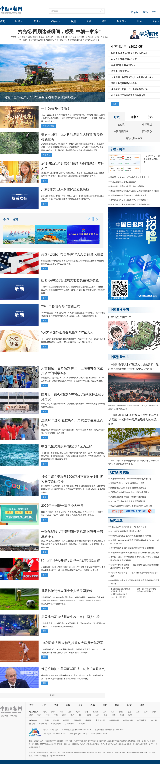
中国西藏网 (142, 720)
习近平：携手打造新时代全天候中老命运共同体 (79, 40)
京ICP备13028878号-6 (99, 734)
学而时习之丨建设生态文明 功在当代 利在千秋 (65, 37)
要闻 (45, 181)
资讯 (35, 21)
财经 (68, 705)
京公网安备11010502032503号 (54, 734)
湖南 (39, 715)
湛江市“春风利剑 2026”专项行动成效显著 (127, 483)
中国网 (66, 720)
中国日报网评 (121, 131)
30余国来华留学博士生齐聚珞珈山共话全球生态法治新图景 (134, 553)
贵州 (89, 715)
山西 (70, 712)
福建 (129, 712)
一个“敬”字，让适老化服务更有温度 (151, 159)
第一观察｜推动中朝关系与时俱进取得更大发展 (39, 40)
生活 (80, 705)
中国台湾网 (128, 720)
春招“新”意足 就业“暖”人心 (123, 65)
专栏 (88, 21)
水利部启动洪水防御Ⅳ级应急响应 (65, 189)
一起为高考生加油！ (55, 108)
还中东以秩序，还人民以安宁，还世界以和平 (129, 200)
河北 (61, 712)
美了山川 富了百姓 (120, 71)
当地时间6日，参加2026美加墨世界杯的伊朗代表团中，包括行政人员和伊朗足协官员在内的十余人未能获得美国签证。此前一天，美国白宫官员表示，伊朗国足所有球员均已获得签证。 (73, 600)
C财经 (54, 21)
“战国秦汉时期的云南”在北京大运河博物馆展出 (129, 492)
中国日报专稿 (48, 126)
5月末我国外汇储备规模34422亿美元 (67, 332)
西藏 (105, 715)
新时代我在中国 (134, 138)
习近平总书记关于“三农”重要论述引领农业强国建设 (40, 97)
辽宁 (78, 712)
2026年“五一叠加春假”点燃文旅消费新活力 (128, 501)
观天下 (120, 21)
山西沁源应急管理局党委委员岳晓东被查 (70, 280)
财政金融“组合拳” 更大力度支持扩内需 (129, 53)
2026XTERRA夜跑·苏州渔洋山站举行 (125, 531)
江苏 (113, 712)
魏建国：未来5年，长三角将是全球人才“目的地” (130, 177)
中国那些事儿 (119, 357)
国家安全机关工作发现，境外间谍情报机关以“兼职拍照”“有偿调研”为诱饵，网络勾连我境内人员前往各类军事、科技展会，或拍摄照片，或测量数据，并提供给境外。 (73, 544)
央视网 (88, 720)
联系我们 (13, 716)
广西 (56, 715)
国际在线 (77, 720)
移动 (145, 12)
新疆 (122, 715)
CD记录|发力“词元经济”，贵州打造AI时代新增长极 (131, 506)
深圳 (130, 715)
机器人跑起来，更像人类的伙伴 (123, 182)
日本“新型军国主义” (119, 317)
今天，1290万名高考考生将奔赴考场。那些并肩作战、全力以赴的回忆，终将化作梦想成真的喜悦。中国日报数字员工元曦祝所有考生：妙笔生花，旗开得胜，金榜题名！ (73, 118)
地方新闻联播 (119, 472)
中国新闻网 (56, 723)
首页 (2, 21)
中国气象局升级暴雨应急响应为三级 (66, 446)
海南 (64, 715)
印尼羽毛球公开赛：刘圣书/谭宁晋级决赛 (70, 560)
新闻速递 (116, 520)
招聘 (142, 705)
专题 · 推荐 (11, 219)
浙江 (121, 712)
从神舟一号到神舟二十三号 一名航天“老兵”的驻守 (130, 479)
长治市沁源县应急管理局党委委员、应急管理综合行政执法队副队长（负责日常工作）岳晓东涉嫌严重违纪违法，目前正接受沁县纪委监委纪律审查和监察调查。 (73, 290)
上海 (105, 712)
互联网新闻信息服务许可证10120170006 (76, 730)
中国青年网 (100, 720)
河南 (154, 712)
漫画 (104, 21)
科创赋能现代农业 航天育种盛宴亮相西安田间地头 (131, 536)
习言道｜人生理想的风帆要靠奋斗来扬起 (27, 37)
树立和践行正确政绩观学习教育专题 (128, 95)
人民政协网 (70, 723)
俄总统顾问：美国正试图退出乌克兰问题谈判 (73, 669)
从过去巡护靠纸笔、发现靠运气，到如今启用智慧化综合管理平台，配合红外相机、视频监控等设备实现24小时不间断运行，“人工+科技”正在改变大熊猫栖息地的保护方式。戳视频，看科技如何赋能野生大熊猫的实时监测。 (73, 147)
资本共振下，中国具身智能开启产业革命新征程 (130, 204)
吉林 (86, 712)
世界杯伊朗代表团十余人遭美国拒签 (66, 591)
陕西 (114, 715)
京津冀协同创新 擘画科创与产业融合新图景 (128, 195)
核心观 (121, 124)
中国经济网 (114, 720)
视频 (73, 21)
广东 (47, 715)
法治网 (82, 723)
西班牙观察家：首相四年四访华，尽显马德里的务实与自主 (134, 191)
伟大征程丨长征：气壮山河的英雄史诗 (129, 89)
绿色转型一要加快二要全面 (97, 37)
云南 (97, 715)
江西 (138, 712)
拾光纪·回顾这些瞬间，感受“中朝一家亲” (59, 31)
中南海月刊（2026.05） (128, 46)
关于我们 (4, 716)
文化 (155, 21)
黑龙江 (95, 712)
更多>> (53, 695)
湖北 (31, 715)
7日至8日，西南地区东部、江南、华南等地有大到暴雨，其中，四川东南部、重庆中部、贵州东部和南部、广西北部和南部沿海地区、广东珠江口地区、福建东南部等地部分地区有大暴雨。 (73, 456)
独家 (129, 705)
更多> (115, 104)
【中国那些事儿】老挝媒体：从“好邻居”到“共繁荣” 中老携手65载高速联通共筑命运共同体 (133, 419)
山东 (146, 712)
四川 (81, 715)
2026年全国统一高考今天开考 (62, 505)
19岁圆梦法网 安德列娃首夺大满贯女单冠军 (72, 643)
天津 (53, 712)
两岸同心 (147, 131)
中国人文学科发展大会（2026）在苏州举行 (128, 527)
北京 (45, 712)
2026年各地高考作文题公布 (60, 306)
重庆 (72, 715)
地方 (139, 21)
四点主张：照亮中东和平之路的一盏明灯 (127, 186)
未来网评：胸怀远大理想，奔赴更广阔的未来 (132, 77)
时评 (17, 21)
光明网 (32, 723)
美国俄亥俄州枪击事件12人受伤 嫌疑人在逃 (72, 254)
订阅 (153, 12)
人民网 (46, 720)
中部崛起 (147, 124)
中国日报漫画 (119, 310)
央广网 (154, 720)
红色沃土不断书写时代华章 (124, 59)
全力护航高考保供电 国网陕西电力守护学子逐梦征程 (132, 548)
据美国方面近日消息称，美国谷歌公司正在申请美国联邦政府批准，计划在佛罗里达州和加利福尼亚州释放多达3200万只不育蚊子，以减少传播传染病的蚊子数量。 (73, 489)
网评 (122, 149)
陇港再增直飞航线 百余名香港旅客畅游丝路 (128, 488)
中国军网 (43, 723)
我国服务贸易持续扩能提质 (124, 83)
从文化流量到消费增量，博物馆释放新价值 (128, 497)
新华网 (56, 720)
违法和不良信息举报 (50, 730)
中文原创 (46, 155)
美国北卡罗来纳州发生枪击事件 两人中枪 (70, 617)
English (135, 12)
